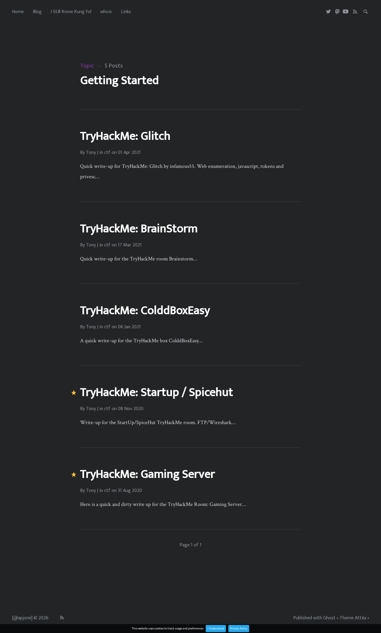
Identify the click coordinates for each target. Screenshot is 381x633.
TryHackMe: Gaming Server (147, 474)
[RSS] (355, 12)
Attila (360, 618)
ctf (107, 153)
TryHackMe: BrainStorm (138, 229)
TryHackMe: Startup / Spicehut (156, 392)
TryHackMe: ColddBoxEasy (145, 311)
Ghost (329, 618)
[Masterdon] (337, 12)
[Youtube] (346, 12)
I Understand (215, 628)
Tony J (92, 153)
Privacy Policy (238, 628)
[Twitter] (328, 12)
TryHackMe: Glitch (125, 136)
